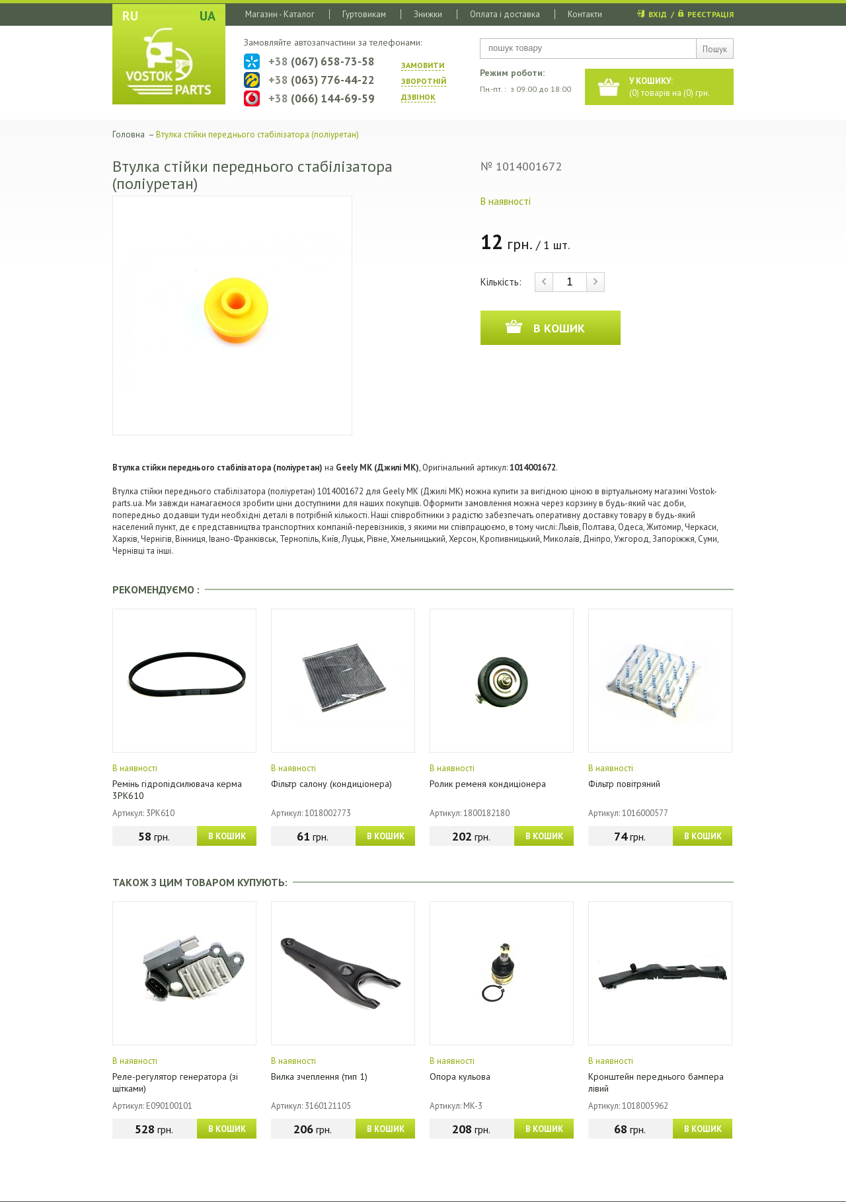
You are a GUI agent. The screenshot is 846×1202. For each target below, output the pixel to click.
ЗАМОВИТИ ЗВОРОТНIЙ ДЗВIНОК (423, 81)
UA (207, 16)
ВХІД (657, 14)
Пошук (715, 49)
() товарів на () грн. (669, 86)
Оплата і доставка (505, 14)
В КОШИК (227, 836)
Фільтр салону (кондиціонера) (331, 784)
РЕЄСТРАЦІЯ (710, 14)
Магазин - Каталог (280, 14)
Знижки (428, 14)
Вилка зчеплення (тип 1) (319, 1076)
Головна (128, 134)
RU (130, 16)
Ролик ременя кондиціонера (488, 784)
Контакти (585, 14)
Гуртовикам (364, 14)
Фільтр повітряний (624, 784)
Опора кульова (460, 1076)
